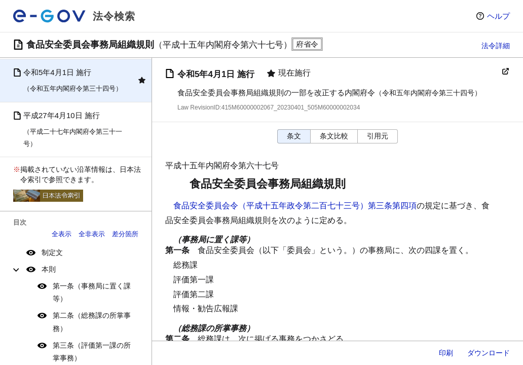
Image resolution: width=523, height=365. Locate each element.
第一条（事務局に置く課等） (92, 292)
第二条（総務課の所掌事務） (92, 321)
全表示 (61, 234)
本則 (49, 269)
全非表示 (92, 234)
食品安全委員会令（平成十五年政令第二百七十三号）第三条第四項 (295, 205)
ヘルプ (498, 16)
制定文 (52, 252)
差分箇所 (125, 234)
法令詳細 (495, 46)
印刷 (446, 353)
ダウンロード (488, 353)
